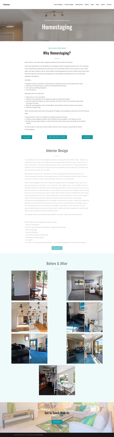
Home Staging (58, 4)
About (103, 4)
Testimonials (79, 4)
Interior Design (69, 4)
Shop (92, 4)
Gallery (87, 4)
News (97, 4)
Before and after (57, 137)
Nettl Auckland (39, 434)
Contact (109, 4)
